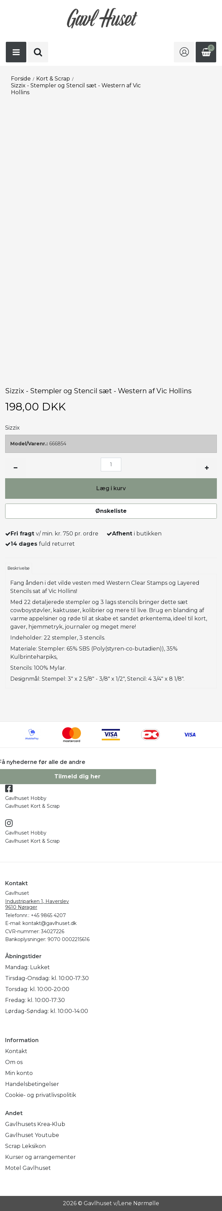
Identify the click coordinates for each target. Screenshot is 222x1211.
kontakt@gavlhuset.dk (50, 923)
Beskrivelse (19, 568)
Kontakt (16, 1051)
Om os (14, 1062)
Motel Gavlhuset (28, 1168)
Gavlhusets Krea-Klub (35, 1124)
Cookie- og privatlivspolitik (40, 1095)
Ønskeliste (111, 511)
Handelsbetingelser (32, 1084)
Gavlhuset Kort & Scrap (32, 806)
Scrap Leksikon (25, 1146)
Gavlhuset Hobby (25, 798)
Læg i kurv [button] (111, 488)
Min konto (19, 1073)
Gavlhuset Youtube (32, 1135)
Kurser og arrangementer (40, 1157)
